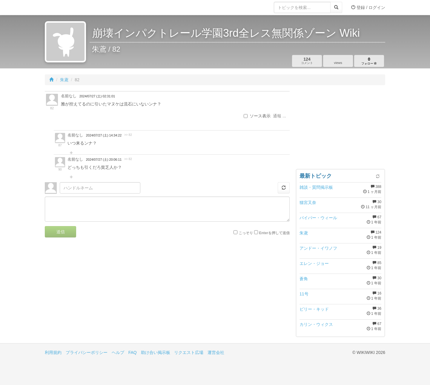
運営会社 (216, 352)
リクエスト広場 (188, 352)
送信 (60, 231)
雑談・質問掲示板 (316, 187)
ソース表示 (257, 115)
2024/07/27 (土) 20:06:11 (104, 159)
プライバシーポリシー (87, 352)
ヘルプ (118, 352)
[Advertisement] (340, 128)
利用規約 (53, 352)
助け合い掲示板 (155, 352)
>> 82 (128, 134)
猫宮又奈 (308, 202)
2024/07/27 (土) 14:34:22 (104, 135)
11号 (304, 294)
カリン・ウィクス (316, 324)
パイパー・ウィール (318, 217)
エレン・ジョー (314, 263)
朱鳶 (64, 79)
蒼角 (304, 278)
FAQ (132, 352)
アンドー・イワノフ (318, 248)
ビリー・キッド (314, 309)
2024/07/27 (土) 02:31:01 (97, 96)
